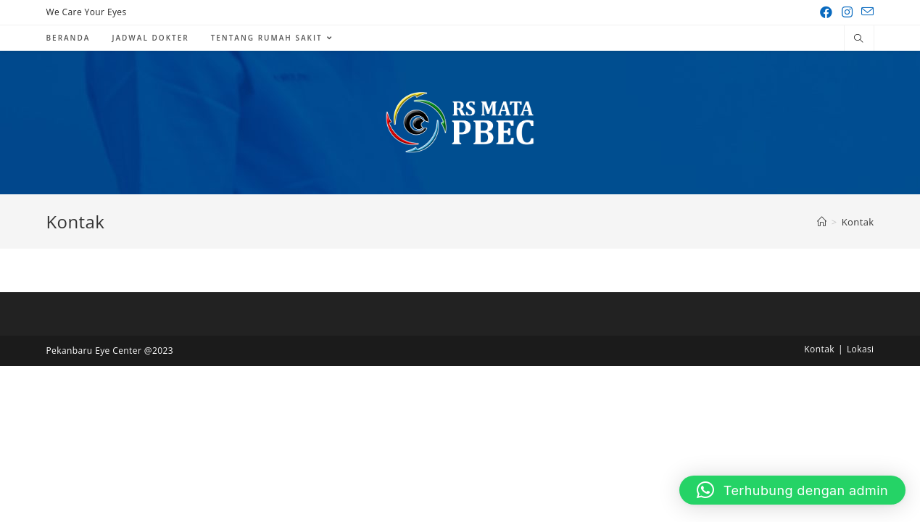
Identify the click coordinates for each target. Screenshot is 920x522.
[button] (792, 490)
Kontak (819, 349)
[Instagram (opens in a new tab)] (847, 12)
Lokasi (860, 349)
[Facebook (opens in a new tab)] (826, 12)
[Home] (821, 221)
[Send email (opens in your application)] (865, 12)
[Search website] (859, 39)
